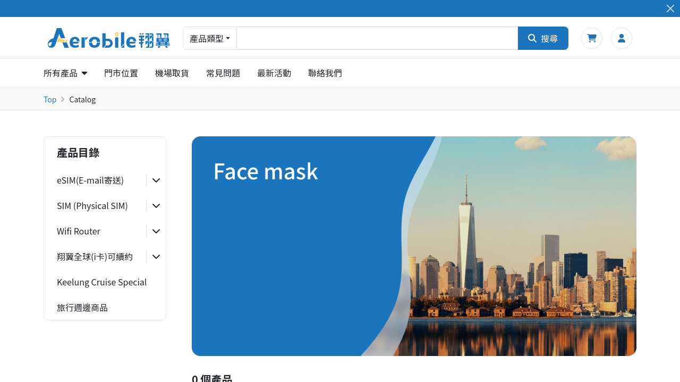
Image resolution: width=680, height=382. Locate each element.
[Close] (670, 8)
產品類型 (207, 38)
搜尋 (543, 38)
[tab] (105, 180)
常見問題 (223, 72)
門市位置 (121, 72)
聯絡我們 (325, 72)
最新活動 (274, 72)
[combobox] (377, 38)
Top (50, 99)
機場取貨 (172, 72)
